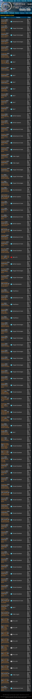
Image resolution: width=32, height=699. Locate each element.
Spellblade (3, 154)
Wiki (15, 1)
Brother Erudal (4, 599)
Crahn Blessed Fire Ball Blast (5, 198)
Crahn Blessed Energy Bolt (5, 413)
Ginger (2, 26)
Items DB (10, 1)
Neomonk (3, 100)
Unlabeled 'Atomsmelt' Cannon (4, 609)
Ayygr (2, 423)
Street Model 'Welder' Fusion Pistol (4, 447)
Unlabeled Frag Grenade (5, 231)
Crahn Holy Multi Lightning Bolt (5, 225)
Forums (18, 1)
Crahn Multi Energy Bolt (4, 23)
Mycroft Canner (4, 443)
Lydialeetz (3, 235)
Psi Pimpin (3, 269)
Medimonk (3, 60)
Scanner (3, 295)
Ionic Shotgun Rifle (5, 258)
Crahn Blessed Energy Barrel (5, 285)
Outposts (22, 13)
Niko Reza (3, 248)
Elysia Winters (4, 282)
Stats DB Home (4, 13)
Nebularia (3, 33)
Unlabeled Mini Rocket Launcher (5, 56)
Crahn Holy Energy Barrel (4, 299)
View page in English (15, 694)
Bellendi (3, 114)
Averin (2, 437)
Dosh (2, 174)
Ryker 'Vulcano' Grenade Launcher (4, 460)
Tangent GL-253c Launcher (5, 555)
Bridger (3, 430)
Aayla (2, 289)
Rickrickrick (3, 605)
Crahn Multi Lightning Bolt (4, 90)
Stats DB (29, 1)
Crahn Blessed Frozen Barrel (4, 238)
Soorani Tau (4, 262)
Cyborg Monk (4, 194)
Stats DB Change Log (7, 694)
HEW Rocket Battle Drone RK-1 (5, 191)
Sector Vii (6, 626)
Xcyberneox (4, 390)
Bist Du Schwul (4, 611)
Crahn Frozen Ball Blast (4, 575)
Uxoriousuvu (4, 228)
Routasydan (4, 168)
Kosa (2, 686)
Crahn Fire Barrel (5, 63)
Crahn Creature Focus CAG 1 (4, 36)
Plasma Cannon (5, 440)
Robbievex (3, 127)
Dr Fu (2, 215)
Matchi (2, 439)
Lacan (2, 391)
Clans (27, 13)
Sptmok (3, 329)
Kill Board (11, 13)
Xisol (5, 452)
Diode (2, 187)
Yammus (3, 19)
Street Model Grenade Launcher (4, 29)
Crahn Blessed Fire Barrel (5, 602)
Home (5, 1)
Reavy (2, 256)
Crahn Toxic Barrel (4, 97)
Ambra (2, 201)
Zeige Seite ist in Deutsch (24, 694)
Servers (17, 13)
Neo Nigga (6, 444)
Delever (3, 322)
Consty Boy (4, 53)
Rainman (3, 464)
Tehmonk (3, 62)
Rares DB (24, 1)
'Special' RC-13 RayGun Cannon (5, 326)
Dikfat (5, 619)
